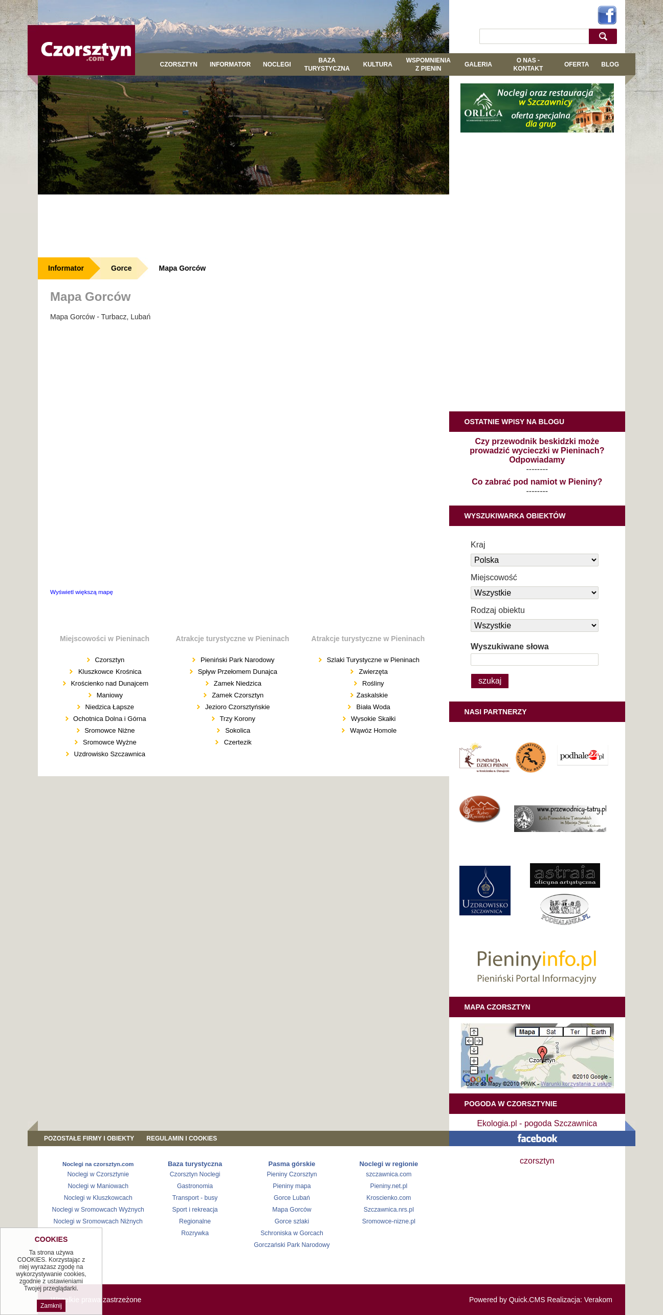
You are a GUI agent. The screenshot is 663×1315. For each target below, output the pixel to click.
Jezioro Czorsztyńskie (236, 707)
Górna (136, 718)
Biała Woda (373, 707)
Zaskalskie (372, 695)
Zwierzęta (373, 671)
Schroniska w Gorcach (291, 1233)
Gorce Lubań (292, 1197)
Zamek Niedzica (236, 683)
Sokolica (237, 730)
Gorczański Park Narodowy (291, 1244)
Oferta (576, 64)
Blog (610, 64)
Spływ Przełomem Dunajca (236, 671)
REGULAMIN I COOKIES (181, 1138)
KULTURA (377, 64)
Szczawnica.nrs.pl (389, 1209)
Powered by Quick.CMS (507, 1300)
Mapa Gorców (182, 268)
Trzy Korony (236, 718)
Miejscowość (494, 577)
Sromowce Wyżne (108, 742)
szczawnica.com (388, 1174)
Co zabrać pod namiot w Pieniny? (537, 481)
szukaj (605, 36)
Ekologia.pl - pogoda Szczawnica (537, 1123)
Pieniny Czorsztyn (292, 1174)
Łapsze (123, 707)
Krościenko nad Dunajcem (108, 683)
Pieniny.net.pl (389, 1186)
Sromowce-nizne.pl (388, 1221)
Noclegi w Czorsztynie (98, 1174)
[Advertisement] (243, 226)
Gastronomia (195, 1186)
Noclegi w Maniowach (98, 1186)
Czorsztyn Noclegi (195, 1174)
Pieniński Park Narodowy (236, 660)
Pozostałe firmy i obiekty (89, 1138)
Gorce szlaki (292, 1221)
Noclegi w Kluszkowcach (98, 1197)
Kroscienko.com (388, 1197)
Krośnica (129, 671)
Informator (230, 64)
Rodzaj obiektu (498, 610)
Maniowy (109, 695)
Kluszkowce (96, 671)
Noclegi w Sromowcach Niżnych (98, 1221)
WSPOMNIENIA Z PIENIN (428, 64)
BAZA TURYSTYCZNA (327, 64)
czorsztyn (537, 1160)
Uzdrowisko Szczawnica (108, 754)
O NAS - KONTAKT (528, 64)
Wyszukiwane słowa (510, 646)
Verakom (598, 1300)
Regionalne (195, 1221)
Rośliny (372, 683)
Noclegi (277, 64)
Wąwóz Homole (373, 730)
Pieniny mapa (292, 1186)
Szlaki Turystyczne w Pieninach (372, 660)
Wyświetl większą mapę (81, 591)
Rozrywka (195, 1233)
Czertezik (238, 742)
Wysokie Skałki (373, 718)
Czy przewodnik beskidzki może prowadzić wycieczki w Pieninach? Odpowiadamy (537, 450)
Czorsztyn (178, 64)
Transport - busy (195, 1197)
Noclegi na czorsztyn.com (98, 1164)
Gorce (121, 268)
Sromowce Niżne (109, 730)
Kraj (478, 544)
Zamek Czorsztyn (237, 695)
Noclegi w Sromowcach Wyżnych (98, 1209)
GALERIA (478, 64)
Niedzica (98, 707)
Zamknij (51, 1305)
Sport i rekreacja (194, 1209)
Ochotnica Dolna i (100, 718)
